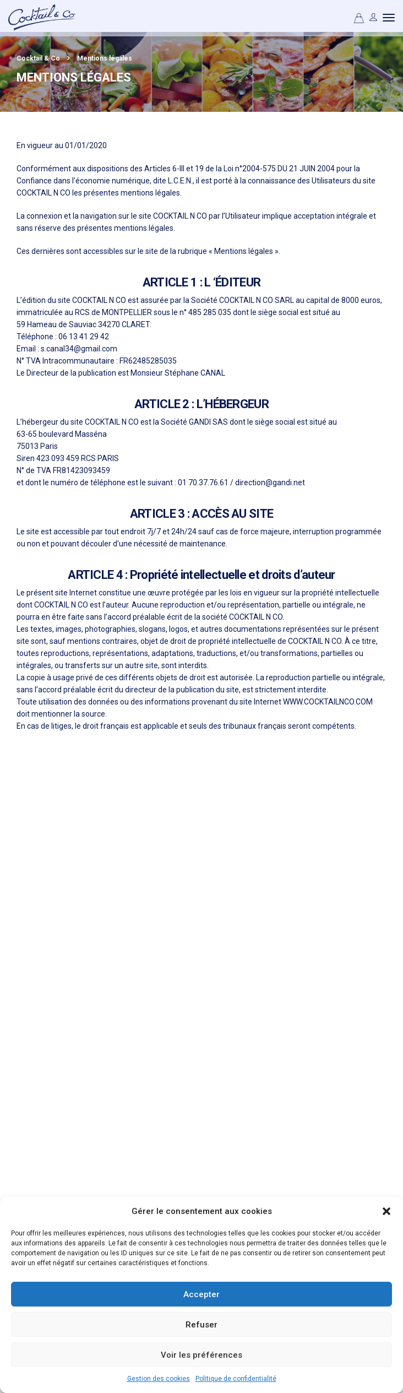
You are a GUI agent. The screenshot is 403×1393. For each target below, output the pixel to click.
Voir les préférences (201, 1355)
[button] (386, 1211)
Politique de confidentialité (235, 1379)
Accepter (201, 1294)
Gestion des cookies (158, 1379)
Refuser (201, 1325)
